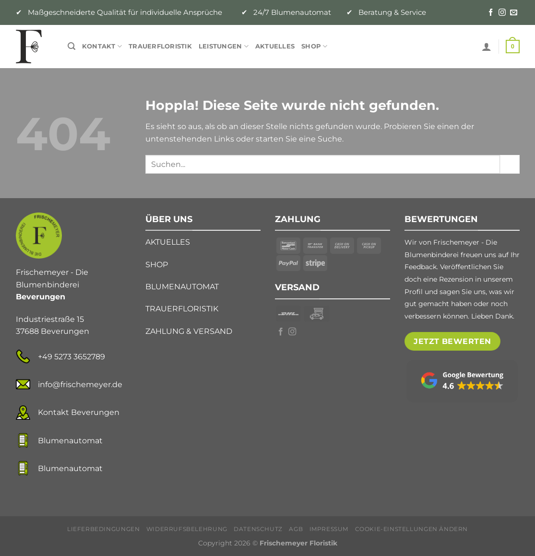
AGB (296, 528)
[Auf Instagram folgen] (502, 13)
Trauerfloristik (160, 46)
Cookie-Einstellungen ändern (411, 528)
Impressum (329, 528)
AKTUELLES (167, 242)
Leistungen (224, 46)
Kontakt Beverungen (78, 412)
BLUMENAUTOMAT (182, 286)
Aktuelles (275, 46)
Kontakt (102, 46)
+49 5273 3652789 (71, 356)
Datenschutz (258, 528)
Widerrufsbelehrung (186, 528)
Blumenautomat (70, 440)
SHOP (156, 264)
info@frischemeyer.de (80, 384)
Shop (314, 46)
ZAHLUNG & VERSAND (188, 331)
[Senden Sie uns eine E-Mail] (513, 13)
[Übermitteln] (509, 164)
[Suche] (71, 46)
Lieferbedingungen (103, 528)
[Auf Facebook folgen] (490, 13)
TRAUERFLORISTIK (181, 308)
